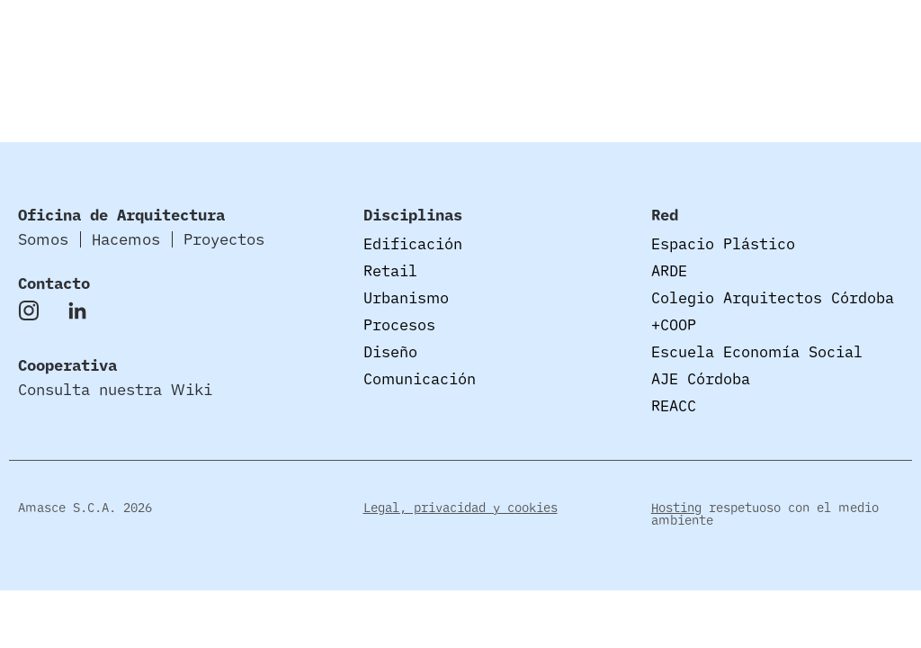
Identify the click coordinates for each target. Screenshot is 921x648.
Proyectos (719, 39)
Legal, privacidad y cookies (460, 508)
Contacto (54, 283)
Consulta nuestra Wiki (115, 389)
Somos (520, 39)
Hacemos (611, 39)
